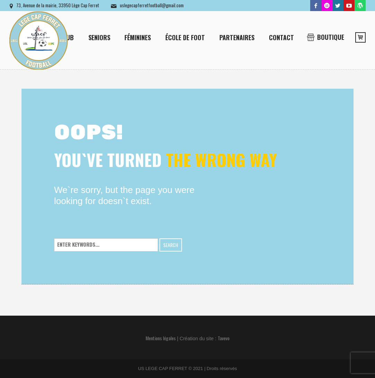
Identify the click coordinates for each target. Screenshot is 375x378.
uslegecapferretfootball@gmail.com (152, 5)
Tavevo (223, 338)
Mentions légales (161, 338)
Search (170, 244)
